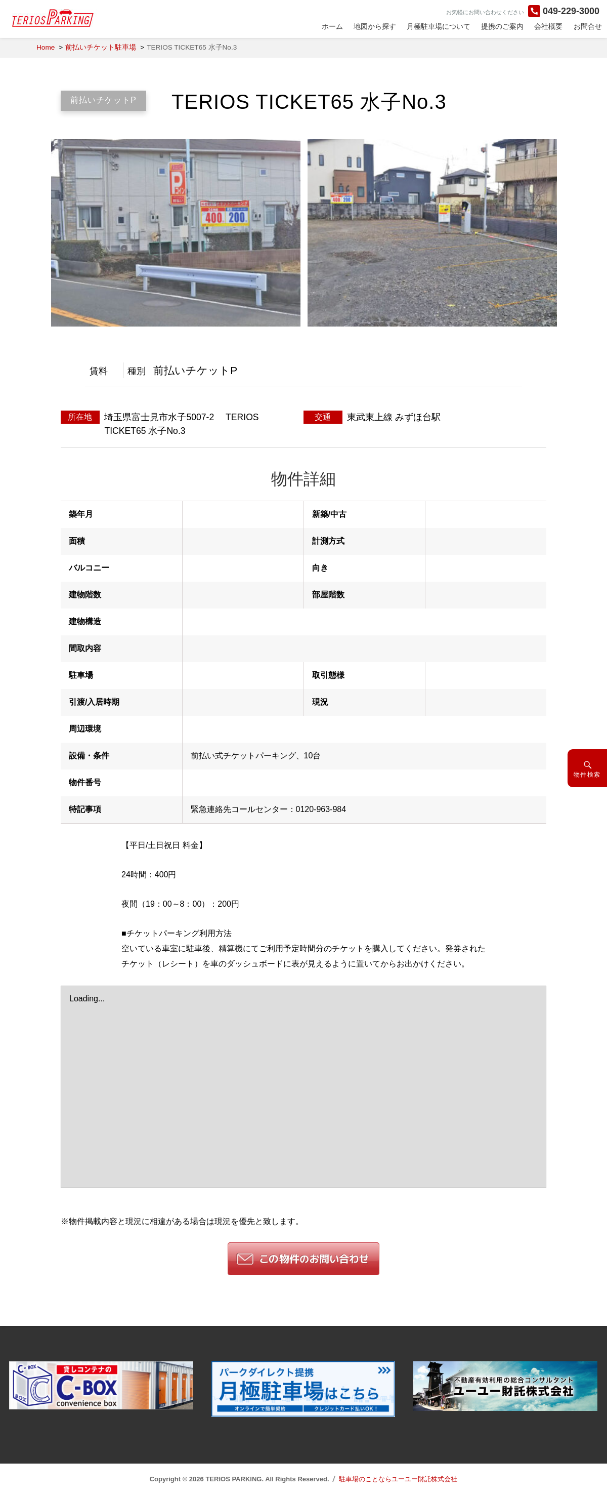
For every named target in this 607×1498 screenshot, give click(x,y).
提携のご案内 (502, 26)
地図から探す (375, 26)
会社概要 (548, 26)
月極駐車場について (438, 26)
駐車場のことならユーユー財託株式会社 (398, 1479)
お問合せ (588, 26)
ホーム (332, 26)
